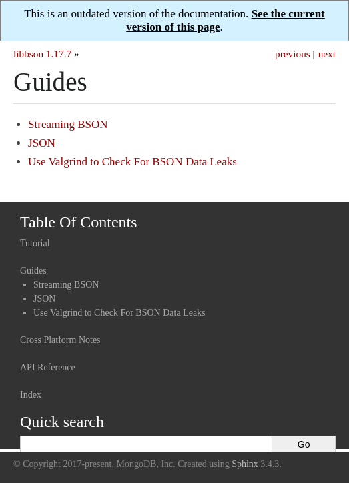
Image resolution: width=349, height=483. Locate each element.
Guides (33, 271)
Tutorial (35, 243)
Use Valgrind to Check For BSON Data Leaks (132, 161)
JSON (41, 143)
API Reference (47, 367)
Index (30, 395)
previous (292, 53)
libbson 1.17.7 (42, 53)
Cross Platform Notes (60, 340)
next (327, 53)
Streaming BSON (67, 124)
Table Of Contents (78, 222)
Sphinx (245, 464)
